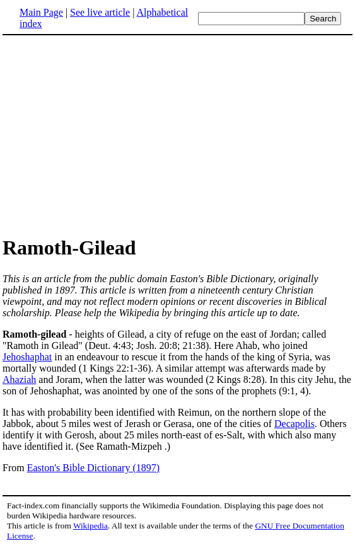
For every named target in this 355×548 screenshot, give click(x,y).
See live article (100, 12)
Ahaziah (19, 379)
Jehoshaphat (27, 356)
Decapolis (294, 423)
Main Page (41, 12)
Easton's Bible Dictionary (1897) (93, 467)
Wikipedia (90, 525)
